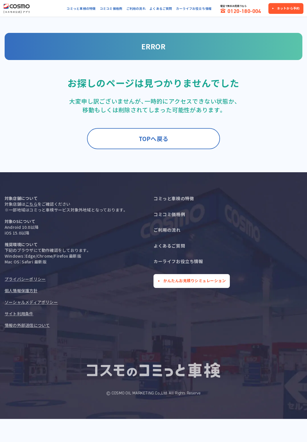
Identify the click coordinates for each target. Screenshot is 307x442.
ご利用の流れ (136, 8)
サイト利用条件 (19, 313)
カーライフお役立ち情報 (194, 8)
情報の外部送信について (27, 325)
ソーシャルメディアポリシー (31, 302)
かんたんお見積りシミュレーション (194, 280)
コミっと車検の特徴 (81, 8)
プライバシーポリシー (25, 279)
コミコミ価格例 (111, 8)
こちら (31, 204)
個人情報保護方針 (21, 290)
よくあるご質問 (160, 8)
